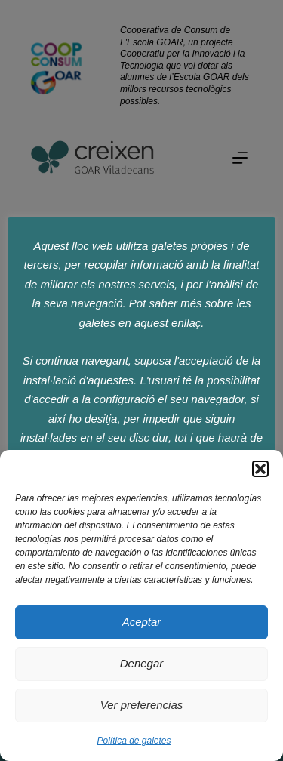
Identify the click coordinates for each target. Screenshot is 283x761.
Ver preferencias (141, 704)
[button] (260, 468)
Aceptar (141, 621)
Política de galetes (134, 740)
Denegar (142, 663)
